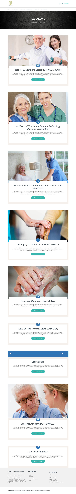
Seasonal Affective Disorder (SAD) (38, 424)
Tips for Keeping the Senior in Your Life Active (38, 70)
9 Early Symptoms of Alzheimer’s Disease (38, 244)
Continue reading (38, 79)
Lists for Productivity (38, 451)
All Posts (37, 22)
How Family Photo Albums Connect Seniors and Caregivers (38, 186)
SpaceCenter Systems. (46, 490)
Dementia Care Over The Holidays (38, 301)
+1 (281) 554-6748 (54, 480)
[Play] (10, 353)
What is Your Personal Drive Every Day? (38, 328)
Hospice (30, 475)
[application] (38, 354)
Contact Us (30, 480)
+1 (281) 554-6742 (55, 479)
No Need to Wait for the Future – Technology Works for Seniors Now (38, 127)
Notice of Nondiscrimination (33, 479)
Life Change (38, 362)
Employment (31, 477)
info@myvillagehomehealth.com (58, 481)
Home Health (31, 476)
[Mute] (62, 353)
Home (32, 22)
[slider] (64, 354)
